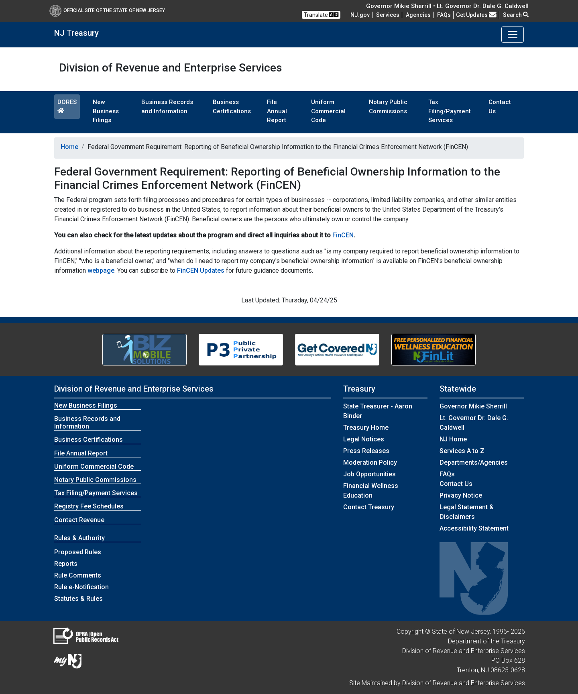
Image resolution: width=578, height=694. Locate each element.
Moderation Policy (370, 462)
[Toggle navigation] (512, 35)
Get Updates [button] (476, 15)
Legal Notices (363, 439)
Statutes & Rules (78, 598)
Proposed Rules (77, 552)
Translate (321, 14)
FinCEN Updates (200, 270)
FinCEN (343, 235)
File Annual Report (277, 111)
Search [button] (516, 15)
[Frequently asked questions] (444, 15)
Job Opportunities (369, 474)
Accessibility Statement (474, 528)
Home (69, 147)
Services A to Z (462, 451)
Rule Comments (77, 575)
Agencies (418, 15)
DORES (67, 106)
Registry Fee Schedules (89, 506)
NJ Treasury (76, 33)
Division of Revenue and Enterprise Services (134, 389)
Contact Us (499, 106)
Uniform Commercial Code (328, 111)
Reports (65, 563)
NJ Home (453, 439)
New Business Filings (106, 111)
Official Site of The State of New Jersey (107, 10)
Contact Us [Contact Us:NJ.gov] (456, 484)
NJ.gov (360, 15)
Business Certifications (232, 106)
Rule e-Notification (81, 587)
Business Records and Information (167, 106)
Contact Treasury (368, 507)
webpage (101, 270)
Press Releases (366, 451)
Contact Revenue (79, 520)
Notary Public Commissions (388, 106)
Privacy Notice (461, 495)
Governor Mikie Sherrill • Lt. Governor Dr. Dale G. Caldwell (447, 6)
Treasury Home (366, 427)
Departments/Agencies (474, 462)
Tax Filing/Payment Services (449, 111)
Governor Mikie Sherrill (473, 406)
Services (387, 15)
